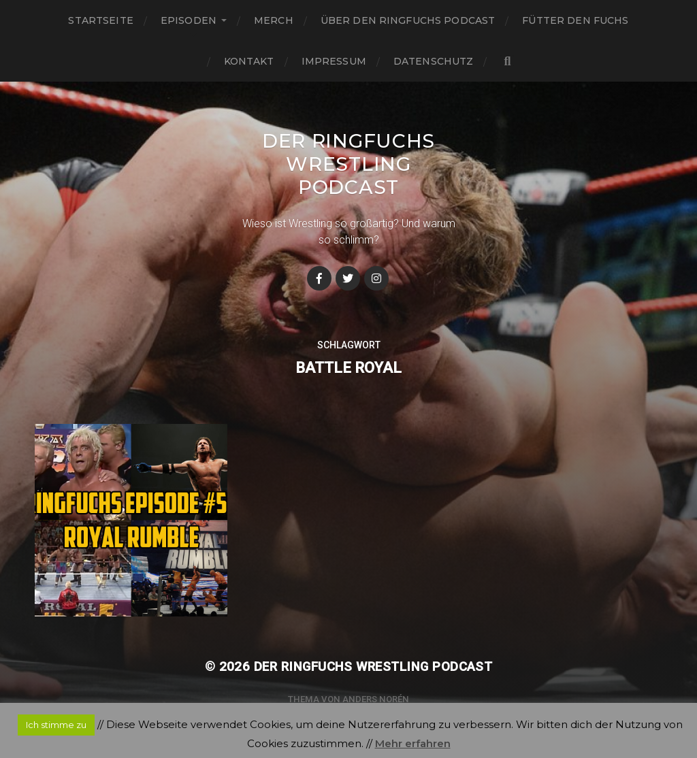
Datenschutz (433, 61)
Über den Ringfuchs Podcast (408, 20)
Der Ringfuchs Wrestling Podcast (348, 164)
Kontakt (249, 61)
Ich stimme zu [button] (56, 724)
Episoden (188, 20)
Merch (273, 20)
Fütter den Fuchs (575, 20)
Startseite (100, 20)
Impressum (334, 61)
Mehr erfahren (413, 743)
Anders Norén (375, 699)
